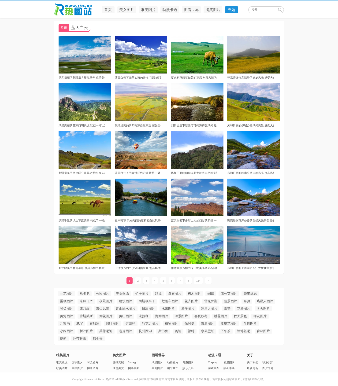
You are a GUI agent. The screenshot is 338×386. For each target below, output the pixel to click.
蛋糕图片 (66, 301)
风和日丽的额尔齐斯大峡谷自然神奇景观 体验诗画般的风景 (194, 173)
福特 (191, 331)
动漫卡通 (169, 10)
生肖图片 (250, 323)
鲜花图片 (105, 316)
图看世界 (191, 10)
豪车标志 (250, 293)
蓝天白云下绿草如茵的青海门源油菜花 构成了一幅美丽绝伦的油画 (138, 77)
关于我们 (252, 362)
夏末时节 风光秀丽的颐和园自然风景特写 (138, 220)
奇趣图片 (188, 362)
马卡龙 (84, 293)
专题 (231, 10)
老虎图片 (125, 331)
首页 (108, 10)
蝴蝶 (211, 293)
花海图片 (243, 308)
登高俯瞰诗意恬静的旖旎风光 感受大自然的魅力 (250, 77)
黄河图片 (66, 316)
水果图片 (168, 308)
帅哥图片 (92, 368)
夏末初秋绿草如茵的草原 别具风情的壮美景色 (194, 77)
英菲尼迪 (105, 331)
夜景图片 (105, 301)
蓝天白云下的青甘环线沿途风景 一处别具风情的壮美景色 (138, 173)
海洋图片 (187, 308)
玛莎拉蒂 (79, 338)
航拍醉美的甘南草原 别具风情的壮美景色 (82, 268)
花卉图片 (191, 301)
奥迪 (178, 331)
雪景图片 (230, 301)
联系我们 (268, 362)
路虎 (158, 293)
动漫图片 (229, 362)
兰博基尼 (243, 331)
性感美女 (118, 368)
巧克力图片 (150, 323)
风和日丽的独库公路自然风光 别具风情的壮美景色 (250, 173)
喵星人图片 (265, 301)
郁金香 (98, 338)
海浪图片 (207, 323)
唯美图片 (148, 10)
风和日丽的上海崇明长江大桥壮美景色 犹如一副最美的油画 (250, 268)
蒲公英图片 (229, 293)
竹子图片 (142, 293)
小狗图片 (66, 331)
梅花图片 (260, 316)
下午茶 (225, 331)
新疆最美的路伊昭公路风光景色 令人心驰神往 (82, 173)
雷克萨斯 (210, 301)
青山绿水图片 (125, 308)
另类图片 (66, 308)
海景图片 (181, 316)
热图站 (76, 9)
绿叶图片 (112, 323)
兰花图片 (66, 293)
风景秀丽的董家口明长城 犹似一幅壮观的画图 (82, 125)
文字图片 (77, 362)
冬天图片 (263, 308)
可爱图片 (92, 362)
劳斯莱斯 (86, 316)
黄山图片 (125, 316)
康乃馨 (84, 308)
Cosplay (212, 362)
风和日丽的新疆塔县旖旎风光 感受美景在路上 (82, 77)
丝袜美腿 (118, 362)
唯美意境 (61, 362)
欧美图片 (61, 368)
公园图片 (102, 293)
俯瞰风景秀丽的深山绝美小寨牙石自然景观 (194, 268)
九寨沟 (65, 323)
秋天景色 (240, 316)
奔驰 (247, 301)
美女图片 (126, 10)
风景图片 (157, 362)
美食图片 (157, 368)
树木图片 (194, 293)
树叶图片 (86, 331)
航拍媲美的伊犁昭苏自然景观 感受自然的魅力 (138, 125)
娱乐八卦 (188, 368)
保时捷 (189, 323)
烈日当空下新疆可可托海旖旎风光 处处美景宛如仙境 (194, 125)
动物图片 (172, 362)
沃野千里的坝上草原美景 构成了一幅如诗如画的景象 (82, 220)
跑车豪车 (172, 368)
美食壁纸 (122, 293)
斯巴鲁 (163, 331)
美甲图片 (77, 368)
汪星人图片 (209, 308)
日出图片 (148, 308)
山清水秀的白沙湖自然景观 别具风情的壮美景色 (138, 268)
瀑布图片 (174, 293)
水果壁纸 (207, 331)
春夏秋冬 (201, 316)
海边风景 (102, 308)
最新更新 (252, 368)
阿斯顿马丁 (147, 301)
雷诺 (227, 308)
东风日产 (86, 301)
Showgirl (133, 362)
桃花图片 (220, 316)
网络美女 (133, 368)
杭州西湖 (145, 331)
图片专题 (268, 368)
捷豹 (63, 338)
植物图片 (171, 323)
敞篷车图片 (170, 301)
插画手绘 (229, 368)
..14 (198, 280)
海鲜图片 (161, 316)
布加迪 (94, 323)
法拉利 (144, 316)
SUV (79, 323)
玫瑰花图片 (229, 323)
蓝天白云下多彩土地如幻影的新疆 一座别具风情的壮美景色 (194, 220)
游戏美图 (213, 368)
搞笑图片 (212, 10)
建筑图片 (125, 301)
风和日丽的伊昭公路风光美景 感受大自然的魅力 (250, 125)
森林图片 (263, 331)
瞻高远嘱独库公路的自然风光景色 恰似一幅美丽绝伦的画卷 (250, 220)
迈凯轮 (130, 323)
